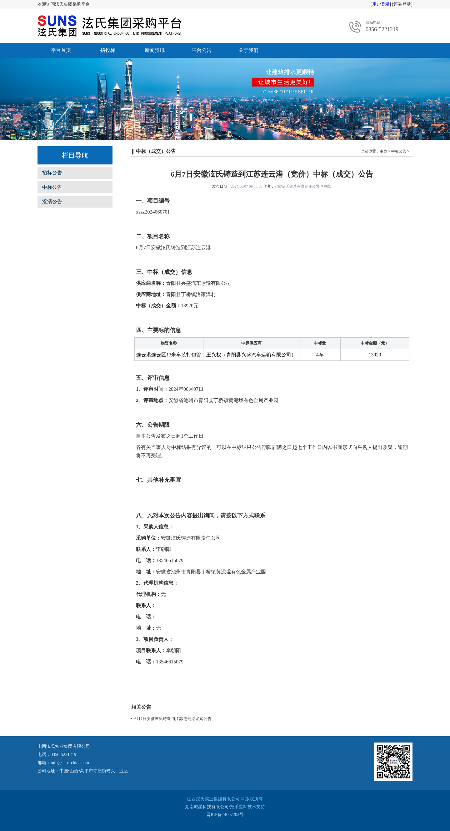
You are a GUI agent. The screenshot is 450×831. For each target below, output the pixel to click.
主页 (383, 151)
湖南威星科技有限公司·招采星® (215, 806)
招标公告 (52, 172)
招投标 (107, 50)
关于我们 (248, 50)
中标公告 (52, 187)
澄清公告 (52, 201)
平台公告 (202, 50)
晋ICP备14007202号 (225, 814)
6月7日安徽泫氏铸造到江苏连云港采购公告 (173, 718)
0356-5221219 (382, 29)
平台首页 (61, 50)
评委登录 (402, 4)
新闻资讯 (155, 50)
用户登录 (381, 4)
